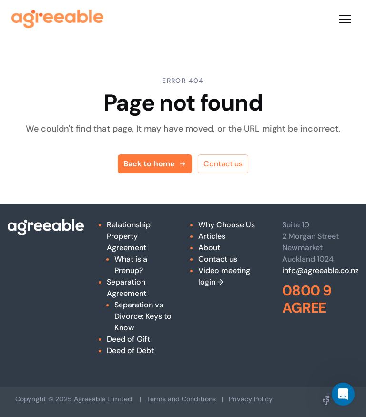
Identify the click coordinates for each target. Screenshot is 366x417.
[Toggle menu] (345, 19)
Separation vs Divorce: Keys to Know (143, 316)
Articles (211, 236)
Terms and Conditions (181, 399)
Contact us (223, 164)
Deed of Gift (128, 339)
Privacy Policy (251, 399)
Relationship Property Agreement (129, 236)
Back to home (154, 164)
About (209, 248)
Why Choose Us (226, 225)
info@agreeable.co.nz (320, 270)
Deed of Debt (130, 351)
